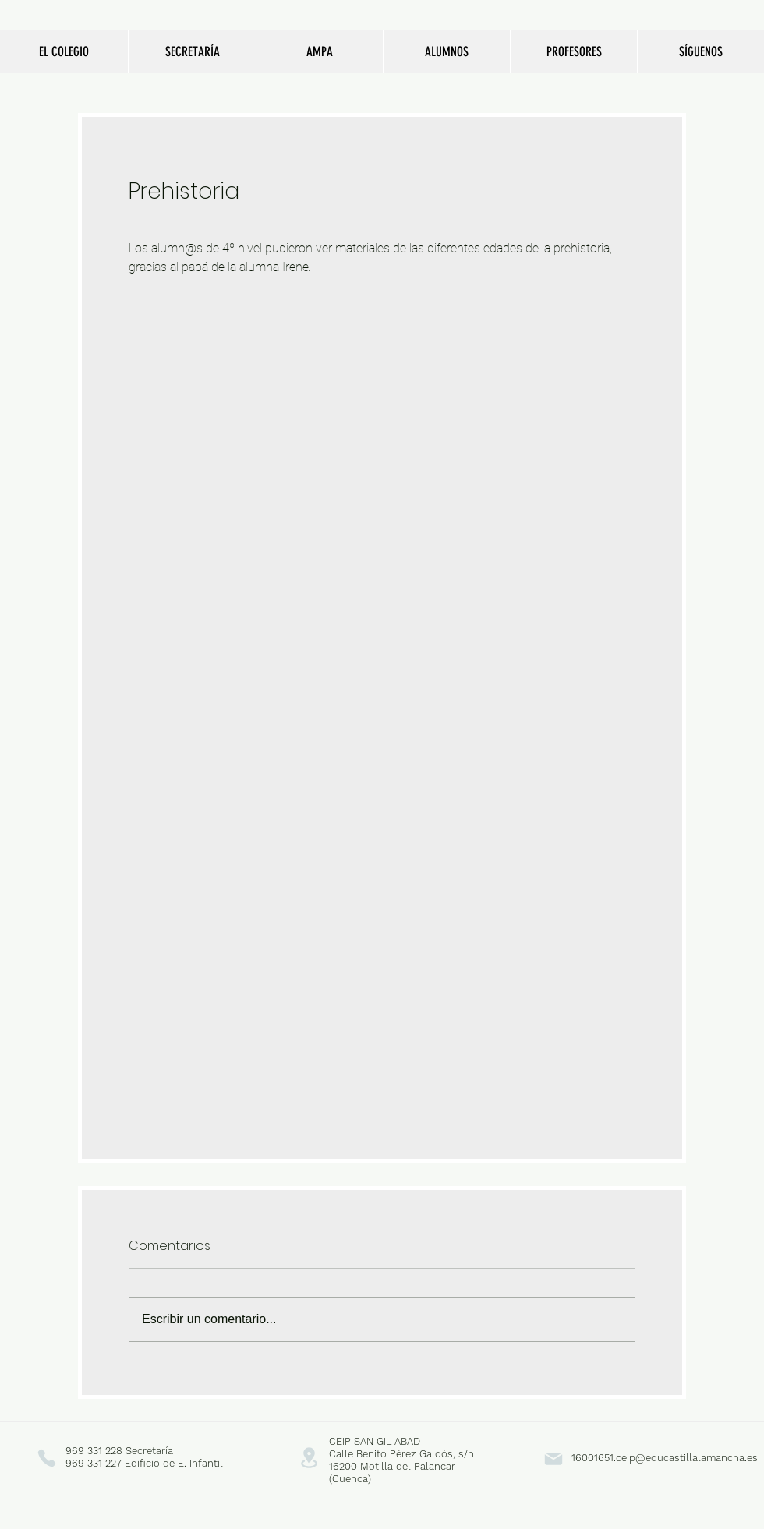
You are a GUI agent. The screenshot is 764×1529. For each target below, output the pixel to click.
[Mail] (553, 1458)
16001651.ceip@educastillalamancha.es (664, 1458)
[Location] (309, 1458)
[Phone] (46, 1457)
